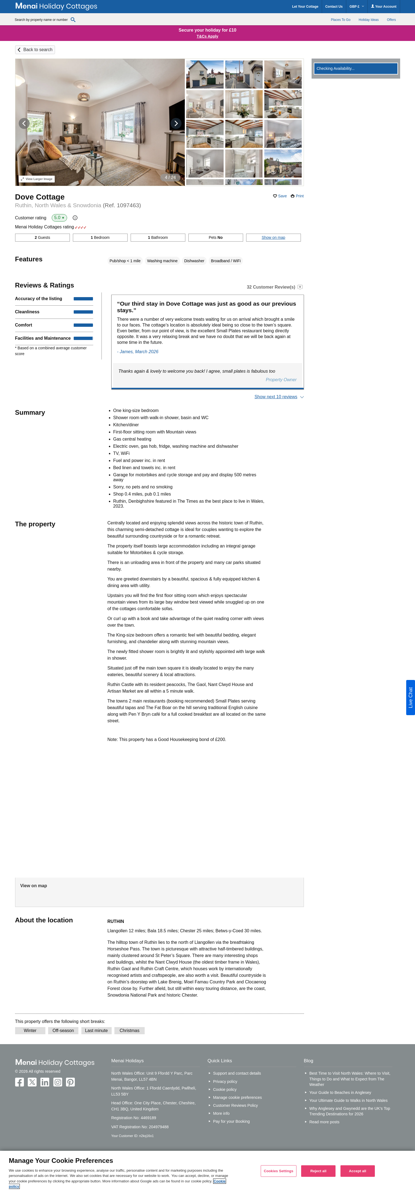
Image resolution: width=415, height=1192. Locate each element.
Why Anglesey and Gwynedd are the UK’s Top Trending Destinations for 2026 (349, 1111)
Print (300, 196)
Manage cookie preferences (237, 1097)
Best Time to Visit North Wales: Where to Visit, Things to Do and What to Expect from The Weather (350, 1078)
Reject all (318, 1171)
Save (282, 196)
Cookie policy (225, 1089)
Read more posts (324, 1122)
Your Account (383, 6)
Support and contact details (237, 1073)
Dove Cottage (40, 197)
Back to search (38, 49)
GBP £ (357, 7)
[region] (207, 1171)
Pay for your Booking (231, 1121)
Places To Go (340, 20)
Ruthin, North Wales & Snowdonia (78, 205)
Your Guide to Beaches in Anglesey (340, 1092)
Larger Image (37, 179)
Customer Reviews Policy (235, 1105)
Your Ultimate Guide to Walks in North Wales (348, 1100)
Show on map (273, 237)
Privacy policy (225, 1081)
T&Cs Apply (207, 36)
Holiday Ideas (369, 20)
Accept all (357, 1171)
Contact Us (334, 7)
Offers (391, 20)
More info (221, 1113)
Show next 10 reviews (275, 396)
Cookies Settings (278, 1171)
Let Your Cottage (305, 7)
